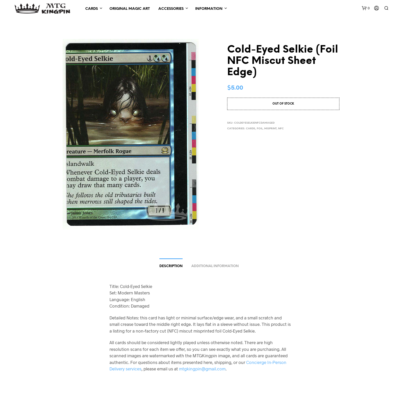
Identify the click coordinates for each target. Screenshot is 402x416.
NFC (281, 128)
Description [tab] (171, 266)
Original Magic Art (129, 9)
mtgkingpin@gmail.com (202, 368)
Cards (91, 9)
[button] (366, 8)
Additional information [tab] (215, 266)
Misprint (270, 128)
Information (209, 9)
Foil (260, 128)
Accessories (171, 9)
